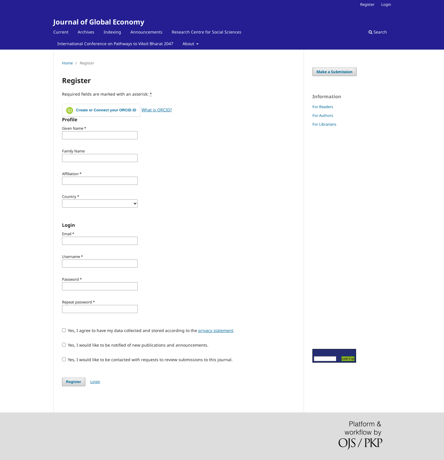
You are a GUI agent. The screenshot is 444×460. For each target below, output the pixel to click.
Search (378, 32)
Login (386, 4)
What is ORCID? (156, 110)
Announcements (146, 32)
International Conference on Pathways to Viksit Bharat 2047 (115, 43)
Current (60, 32)
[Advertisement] (329, 237)
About (189, 43)
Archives (86, 32)
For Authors (322, 115)
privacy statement (215, 330)
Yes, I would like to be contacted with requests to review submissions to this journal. (147, 359)
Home (67, 63)
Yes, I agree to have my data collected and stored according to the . (148, 330)
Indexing (112, 32)
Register (367, 4)
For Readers (322, 106)
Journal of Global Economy (98, 22)
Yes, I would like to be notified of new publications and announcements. (135, 345)
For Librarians (324, 124)
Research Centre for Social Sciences (206, 32)
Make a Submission (334, 71)
